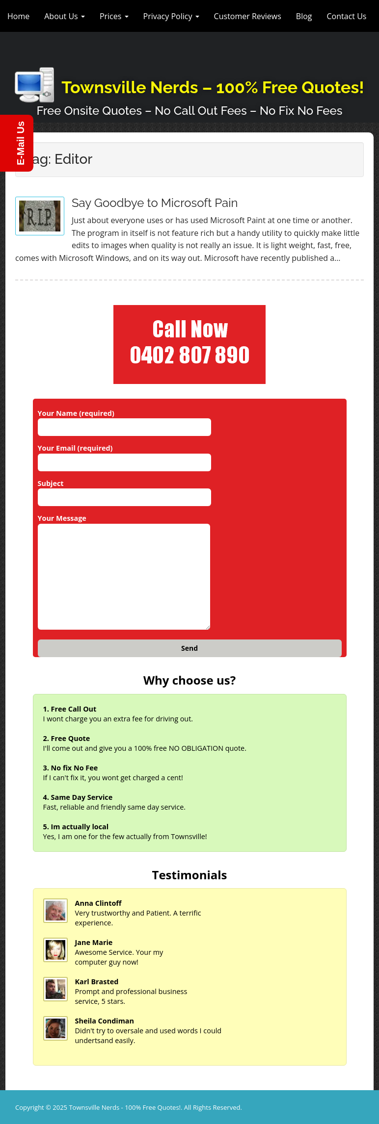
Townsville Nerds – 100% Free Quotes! (212, 87)
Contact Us (347, 16)
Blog (304, 16)
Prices (114, 16)
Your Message (124, 572)
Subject (124, 490)
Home (18, 16)
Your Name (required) (124, 420)
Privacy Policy (171, 16)
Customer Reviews (247, 16)
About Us (64, 16)
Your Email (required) (124, 455)
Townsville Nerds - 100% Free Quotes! (125, 1107)
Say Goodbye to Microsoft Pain (155, 203)
